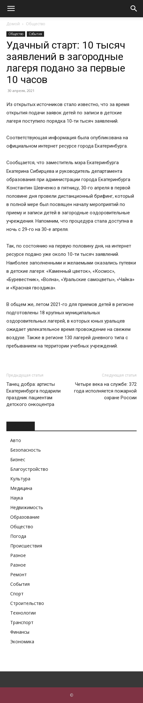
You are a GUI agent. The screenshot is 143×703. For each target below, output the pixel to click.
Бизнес (17, 459)
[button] (11, 8)
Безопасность (25, 450)
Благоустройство (29, 469)
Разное (18, 555)
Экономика (22, 641)
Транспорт (22, 622)
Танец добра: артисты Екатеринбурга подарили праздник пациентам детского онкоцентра (33, 394)
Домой (13, 24)
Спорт (17, 594)
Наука (16, 498)
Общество (35, 24)
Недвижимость (26, 507)
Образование (25, 517)
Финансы (19, 632)
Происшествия (26, 546)
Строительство (27, 603)
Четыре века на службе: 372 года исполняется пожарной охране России (105, 391)
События (35, 34)
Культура (20, 479)
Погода (18, 536)
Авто (15, 440)
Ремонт (18, 574)
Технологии (23, 613)
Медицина (21, 488)
